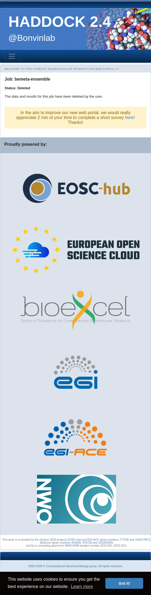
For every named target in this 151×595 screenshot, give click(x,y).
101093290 (105, 542)
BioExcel (45, 542)
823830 (76, 542)
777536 (124, 539)
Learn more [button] (82, 586)
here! (130, 117)
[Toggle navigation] (11, 56)
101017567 (142, 539)
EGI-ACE (93, 539)
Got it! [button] (124, 583)
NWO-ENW (72, 545)
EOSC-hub (74, 539)
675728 (87, 542)
